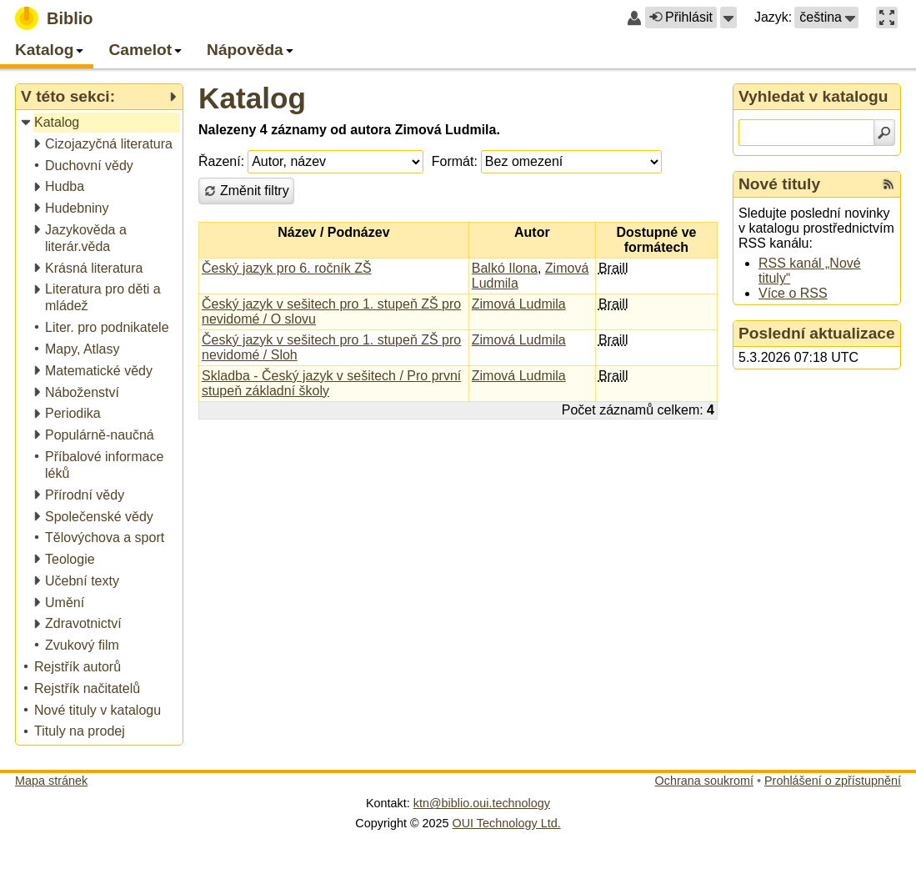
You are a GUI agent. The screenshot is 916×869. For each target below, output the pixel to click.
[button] (728, 17)
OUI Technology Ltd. (507, 823)
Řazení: (221, 161)
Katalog (252, 98)
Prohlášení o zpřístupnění (832, 780)
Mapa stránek (51, 780)
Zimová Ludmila (519, 304)
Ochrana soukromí (704, 780)
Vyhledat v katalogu (813, 96)
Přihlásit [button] (681, 17)
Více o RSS (793, 293)
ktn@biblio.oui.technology (481, 803)
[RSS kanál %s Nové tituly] (888, 184)
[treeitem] (100, 123)
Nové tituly (779, 184)
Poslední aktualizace (816, 333)
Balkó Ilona (505, 268)
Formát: (455, 161)
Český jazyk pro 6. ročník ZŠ (287, 268)
